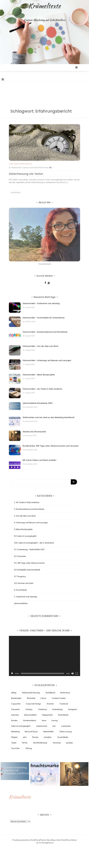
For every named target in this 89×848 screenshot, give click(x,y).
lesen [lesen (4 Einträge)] (44, 720)
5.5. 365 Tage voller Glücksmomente (29, 563)
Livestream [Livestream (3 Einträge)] (66, 726)
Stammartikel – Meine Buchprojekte (39, 374)
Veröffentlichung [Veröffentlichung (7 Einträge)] (40, 743)
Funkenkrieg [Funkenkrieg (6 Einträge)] (57, 709)
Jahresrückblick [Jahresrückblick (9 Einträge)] (30, 715)
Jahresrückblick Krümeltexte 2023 (37, 403)
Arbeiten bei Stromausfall (34, 431)
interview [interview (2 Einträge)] (15, 715)
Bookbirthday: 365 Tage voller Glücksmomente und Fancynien (51, 446)
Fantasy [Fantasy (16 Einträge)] (29, 709)
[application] (44, 656)
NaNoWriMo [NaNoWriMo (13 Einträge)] (48, 731)
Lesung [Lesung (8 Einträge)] (54, 720)
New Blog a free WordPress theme (62, 840)
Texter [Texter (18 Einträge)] (14, 743)
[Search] (44, 481)
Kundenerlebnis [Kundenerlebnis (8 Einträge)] (29, 720)
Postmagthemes (46, 843)
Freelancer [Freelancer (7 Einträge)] (42, 709)
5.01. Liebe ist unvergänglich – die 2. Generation (34, 543)
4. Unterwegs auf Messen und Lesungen (31, 522)
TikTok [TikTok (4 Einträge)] (24, 743)
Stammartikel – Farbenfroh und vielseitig (41, 303)
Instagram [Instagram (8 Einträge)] (72, 709)
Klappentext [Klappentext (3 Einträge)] (47, 715)
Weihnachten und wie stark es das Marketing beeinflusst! (48, 417)
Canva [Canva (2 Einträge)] (43, 698)
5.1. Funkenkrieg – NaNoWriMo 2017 (29, 549)
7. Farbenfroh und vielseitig (25, 596)
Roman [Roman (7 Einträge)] (35, 737)
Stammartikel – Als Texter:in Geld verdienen (42, 389)
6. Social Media (20, 590)
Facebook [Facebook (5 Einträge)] (64, 704)
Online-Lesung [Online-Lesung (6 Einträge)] (65, 731)
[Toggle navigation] (3, 79)
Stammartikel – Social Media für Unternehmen (44, 318)
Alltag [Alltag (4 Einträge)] (13, 692)
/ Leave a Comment (30, 167)
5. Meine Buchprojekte (23, 529)
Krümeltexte (44, 6)
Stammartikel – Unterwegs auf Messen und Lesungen (47, 360)
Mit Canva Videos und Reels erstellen (39, 460)
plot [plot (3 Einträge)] (24, 737)
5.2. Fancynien (20, 556)
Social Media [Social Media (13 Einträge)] (62, 737)
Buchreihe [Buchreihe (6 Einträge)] (31, 698)
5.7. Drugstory (20, 576)
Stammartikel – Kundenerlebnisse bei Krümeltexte (45, 332)
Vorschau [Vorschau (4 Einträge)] (57, 743)
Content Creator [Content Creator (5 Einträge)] (59, 698)
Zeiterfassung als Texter (26, 174)
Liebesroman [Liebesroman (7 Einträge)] (41, 726)
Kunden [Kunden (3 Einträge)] (14, 720)
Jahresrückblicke (21, 603)
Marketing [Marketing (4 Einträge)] (15, 731)
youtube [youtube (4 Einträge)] (69, 743)
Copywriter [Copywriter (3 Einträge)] (16, 704)
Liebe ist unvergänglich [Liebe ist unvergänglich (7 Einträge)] (20, 726)
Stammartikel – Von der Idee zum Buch (40, 346)
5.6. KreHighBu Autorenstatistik (27, 570)
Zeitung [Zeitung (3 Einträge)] (28, 748)
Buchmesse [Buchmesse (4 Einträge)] (65, 692)
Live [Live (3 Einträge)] (54, 726)
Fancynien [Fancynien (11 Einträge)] (15, 709)
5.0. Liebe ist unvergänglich (25, 536)
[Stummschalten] (72, 673)
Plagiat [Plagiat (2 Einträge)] (14, 737)
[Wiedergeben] (12, 673)
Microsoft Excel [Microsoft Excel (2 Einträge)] (31, 731)
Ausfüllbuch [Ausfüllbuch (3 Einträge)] (50, 692)
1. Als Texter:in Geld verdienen (20, 164)
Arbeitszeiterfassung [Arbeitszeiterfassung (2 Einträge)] (31, 692)
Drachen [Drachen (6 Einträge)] (50, 704)
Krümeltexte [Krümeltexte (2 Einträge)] (63, 715)
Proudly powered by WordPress (26, 840)
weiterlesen (16, 192)
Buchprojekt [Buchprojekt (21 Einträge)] (16, 698)
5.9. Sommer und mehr (23, 583)
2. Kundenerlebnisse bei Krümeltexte (29, 509)
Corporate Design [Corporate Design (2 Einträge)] (33, 704)
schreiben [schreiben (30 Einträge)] (48, 737)
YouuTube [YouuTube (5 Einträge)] (15, 748)
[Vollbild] (76, 673)
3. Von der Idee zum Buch (25, 516)
